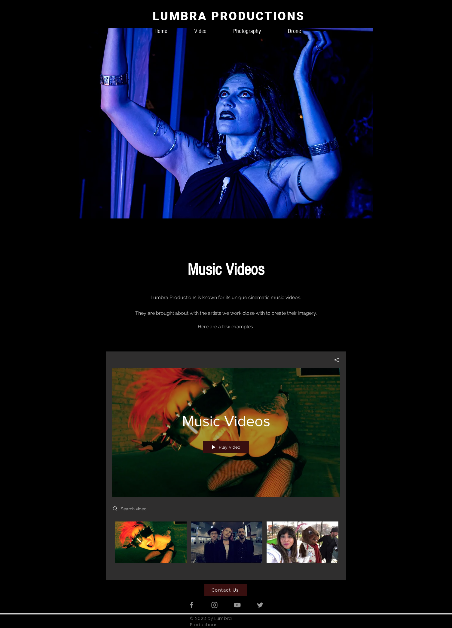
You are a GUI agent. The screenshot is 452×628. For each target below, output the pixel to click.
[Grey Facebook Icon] (192, 605)
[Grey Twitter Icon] (260, 605)
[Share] (334, 359)
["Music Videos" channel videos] (226, 546)
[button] (226, 123)
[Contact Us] (225, 590)
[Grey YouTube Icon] (237, 605)
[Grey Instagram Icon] (214, 605)
